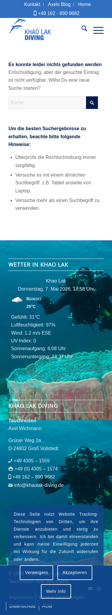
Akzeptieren (75, 572)
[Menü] (95, 30)
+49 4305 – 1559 (32, 460)
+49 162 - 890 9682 (58, 13)
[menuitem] (32, 4)
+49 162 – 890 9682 (34, 476)
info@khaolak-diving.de (39, 485)
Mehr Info (56, 591)
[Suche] (81, 30)
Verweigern (36, 572)
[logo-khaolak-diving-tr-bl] (46, 30)
